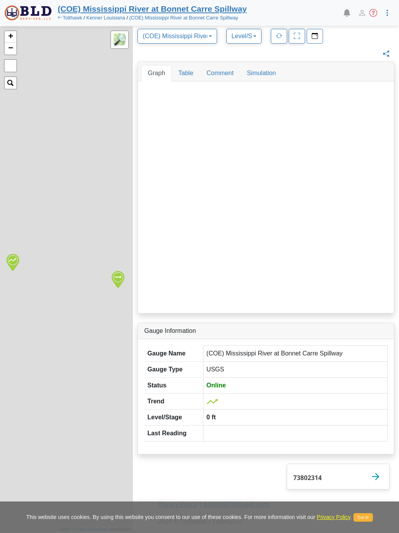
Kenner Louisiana (105, 18)
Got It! (363, 517)
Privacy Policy (333, 517)
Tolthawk (72, 18)
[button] (346, 13)
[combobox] (177, 36)
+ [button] (10, 37)
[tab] (156, 73)
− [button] (10, 49)
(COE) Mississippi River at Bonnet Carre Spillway (183, 18)
